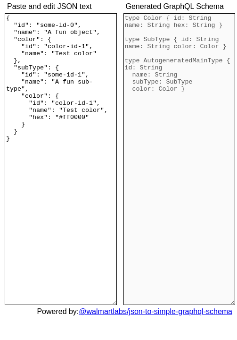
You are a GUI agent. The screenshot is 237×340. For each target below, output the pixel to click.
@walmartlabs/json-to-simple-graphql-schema (155, 311)
